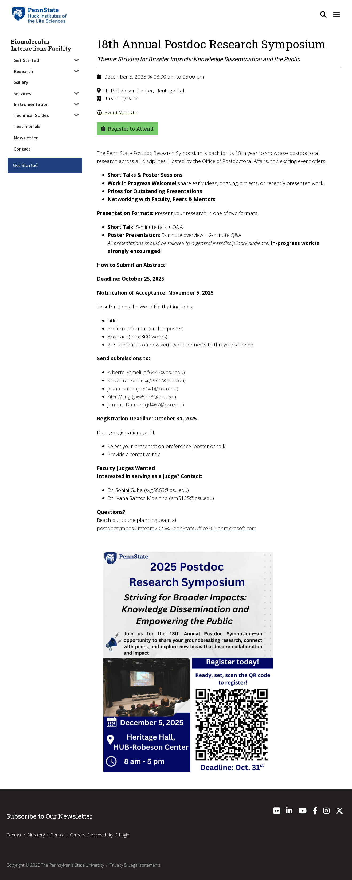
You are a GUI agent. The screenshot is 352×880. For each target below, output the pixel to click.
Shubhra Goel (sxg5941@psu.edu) (147, 380)
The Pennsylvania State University (72, 865)
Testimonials (27, 126)
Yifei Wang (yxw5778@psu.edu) (143, 396)
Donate (57, 835)
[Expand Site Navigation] (336, 15)
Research (23, 71)
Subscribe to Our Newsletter (49, 816)
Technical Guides (31, 115)
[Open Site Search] (322, 15)
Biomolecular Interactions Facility (41, 45)
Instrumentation (31, 104)
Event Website (117, 112)
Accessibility (102, 835)
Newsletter (26, 138)
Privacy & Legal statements (135, 865)
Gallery (21, 82)
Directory (36, 835)
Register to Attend (127, 128)
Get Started (26, 60)
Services (22, 93)
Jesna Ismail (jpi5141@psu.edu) (143, 388)
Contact (22, 149)
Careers (77, 835)
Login (124, 835)
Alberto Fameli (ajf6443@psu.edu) (146, 372)
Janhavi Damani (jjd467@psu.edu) (146, 404)
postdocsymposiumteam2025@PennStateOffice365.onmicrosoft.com (176, 528)
